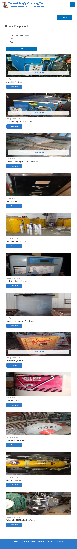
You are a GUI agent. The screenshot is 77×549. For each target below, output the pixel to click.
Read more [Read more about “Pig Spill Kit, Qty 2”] (14, 405)
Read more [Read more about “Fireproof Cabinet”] (14, 206)
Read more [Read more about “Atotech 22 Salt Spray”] (14, 86)
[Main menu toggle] (72, 4)
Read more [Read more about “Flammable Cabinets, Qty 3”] (14, 246)
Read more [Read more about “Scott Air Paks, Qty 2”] (14, 485)
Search (64, 18)
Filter (21, 49)
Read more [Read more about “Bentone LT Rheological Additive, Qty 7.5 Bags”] (14, 166)
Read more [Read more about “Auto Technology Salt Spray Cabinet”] (14, 126)
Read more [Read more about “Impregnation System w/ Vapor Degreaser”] (14, 325)
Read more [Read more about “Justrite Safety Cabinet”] (14, 365)
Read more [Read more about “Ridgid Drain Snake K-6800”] (14, 445)
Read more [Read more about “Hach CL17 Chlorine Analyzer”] (14, 286)
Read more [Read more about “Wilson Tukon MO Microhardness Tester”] (14, 524)
